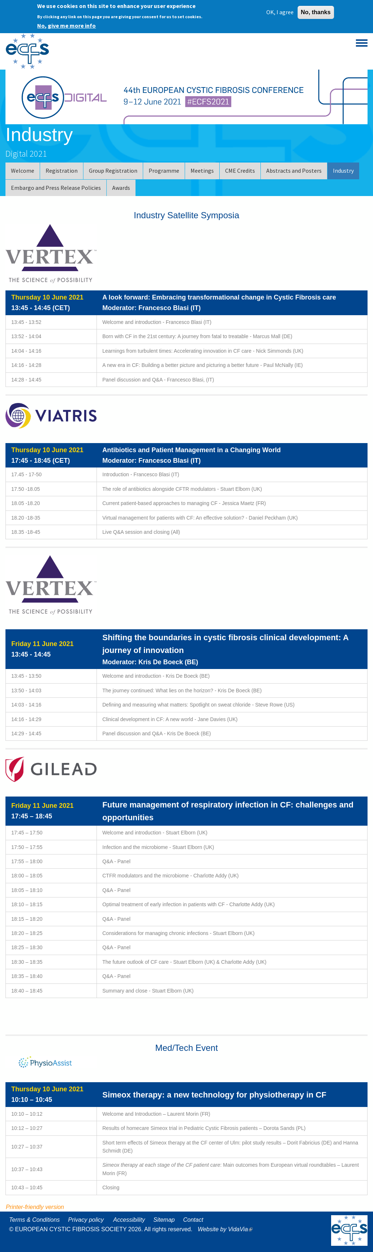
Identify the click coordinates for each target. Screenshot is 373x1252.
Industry (343, 170)
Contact (193, 1220)
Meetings (202, 170)
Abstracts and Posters (294, 170)
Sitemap (164, 1220)
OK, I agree (280, 12)
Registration (62, 170)
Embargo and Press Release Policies (56, 187)
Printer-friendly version (35, 1207)
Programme (164, 170)
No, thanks (316, 12)
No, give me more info (66, 25)
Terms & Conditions (34, 1220)
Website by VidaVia (227, 1229)
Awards (121, 187)
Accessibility (129, 1220)
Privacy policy (86, 1220)
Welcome (22, 170)
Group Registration (113, 170)
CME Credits (240, 170)
